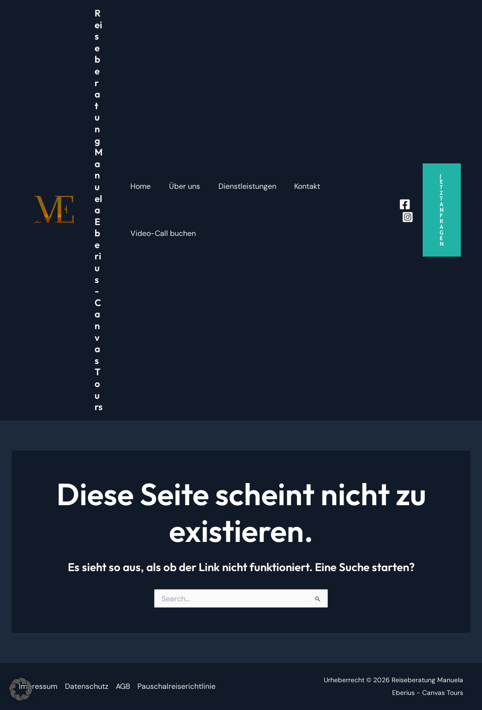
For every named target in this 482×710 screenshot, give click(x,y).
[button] (442, 210)
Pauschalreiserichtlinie (177, 687)
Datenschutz (86, 687)
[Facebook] (404, 204)
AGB (123, 687)
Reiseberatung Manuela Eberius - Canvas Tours (99, 209)
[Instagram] (407, 217)
